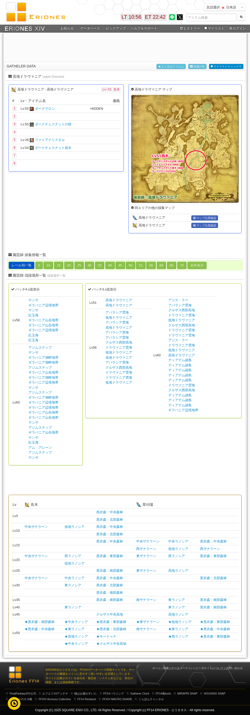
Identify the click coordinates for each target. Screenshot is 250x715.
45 (120, 265)
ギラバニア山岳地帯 (43, 320)
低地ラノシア (75, 527)
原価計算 (197, 66)
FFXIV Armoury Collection (55, 699)
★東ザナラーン (148, 622)
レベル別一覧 (22, 265)
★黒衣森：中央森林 (40, 629)
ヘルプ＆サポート (144, 28)
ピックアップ (116, 28)
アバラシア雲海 (117, 312)
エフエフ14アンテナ (55, 693)
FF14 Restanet (86, 699)
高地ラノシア (178, 570)
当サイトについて (212, 668)
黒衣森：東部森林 (109, 556)
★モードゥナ (106, 636)
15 (58, 265)
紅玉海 (33, 315)
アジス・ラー (178, 300)
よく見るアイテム (171, 66)
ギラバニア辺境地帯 (43, 305)
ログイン (237, 28)
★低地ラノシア (180, 622)
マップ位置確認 (204, 218)
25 (79, 265)
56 (151, 265)
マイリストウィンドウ (226, 66)
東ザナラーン (146, 556)
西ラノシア (73, 556)
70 (182, 265)
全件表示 (197, 265)
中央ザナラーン (36, 527)
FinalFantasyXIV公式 (23, 693)
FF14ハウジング (113, 693)
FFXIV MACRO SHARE (117, 699)
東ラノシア (73, 585)
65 (171, 265)
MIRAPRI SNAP (187, 693)
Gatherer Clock (139, 693)
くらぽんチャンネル (151, 699)
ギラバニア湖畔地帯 (43, 357)
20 (69, 265)
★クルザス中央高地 (111, 644)
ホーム (156, 668)
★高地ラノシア (76, 636)
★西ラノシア (178, 636)
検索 (166, 668)
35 (99, 265)
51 (140, 265)
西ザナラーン (146, 549)
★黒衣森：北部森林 (111, 629)
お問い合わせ (234, 668)
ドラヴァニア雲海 (119, 347)
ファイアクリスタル (50, 140)
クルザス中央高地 (109, 614)
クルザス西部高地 (119, 342)
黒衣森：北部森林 (109, 519)
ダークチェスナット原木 (53, 148)
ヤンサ (33, 300)
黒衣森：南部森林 (109, 570)
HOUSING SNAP (214, 693)
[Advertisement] (125, 46)
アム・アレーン (40, 447)
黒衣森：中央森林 (109, 512)
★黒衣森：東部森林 (111, 622)
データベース (90, 28)
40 (110, 265)
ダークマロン (45, 108)
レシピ (194, 668)
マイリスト (213, 28)
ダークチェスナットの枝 (53, 124)
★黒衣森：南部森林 (40, 622)
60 (161, 265)
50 (130, 265)
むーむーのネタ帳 (21, 699)
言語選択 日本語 (221, 7)
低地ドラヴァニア (119, 317)
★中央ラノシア (76, 622)
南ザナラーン (146, 600)
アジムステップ (40, 347)
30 (89, 265)
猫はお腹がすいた (85, 693)
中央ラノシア (178, 541)
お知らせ (67, 28)
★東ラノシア (75, 629)
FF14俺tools (163, 693)
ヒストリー (189, 28)
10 (48, 265)
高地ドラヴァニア (119, 300)
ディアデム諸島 (180, 360)
